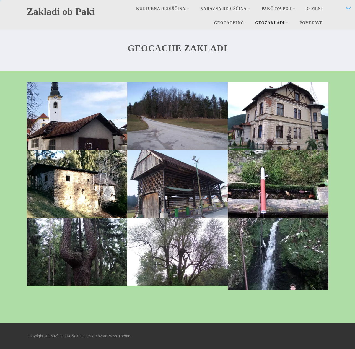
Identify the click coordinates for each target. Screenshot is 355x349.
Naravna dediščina (225, 9)
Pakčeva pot (278, 9)
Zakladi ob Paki (61, 11)
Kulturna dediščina (162, 9)
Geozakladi (271, 23)
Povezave (311, 23)
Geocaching (229, 23)
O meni (315, 9)
